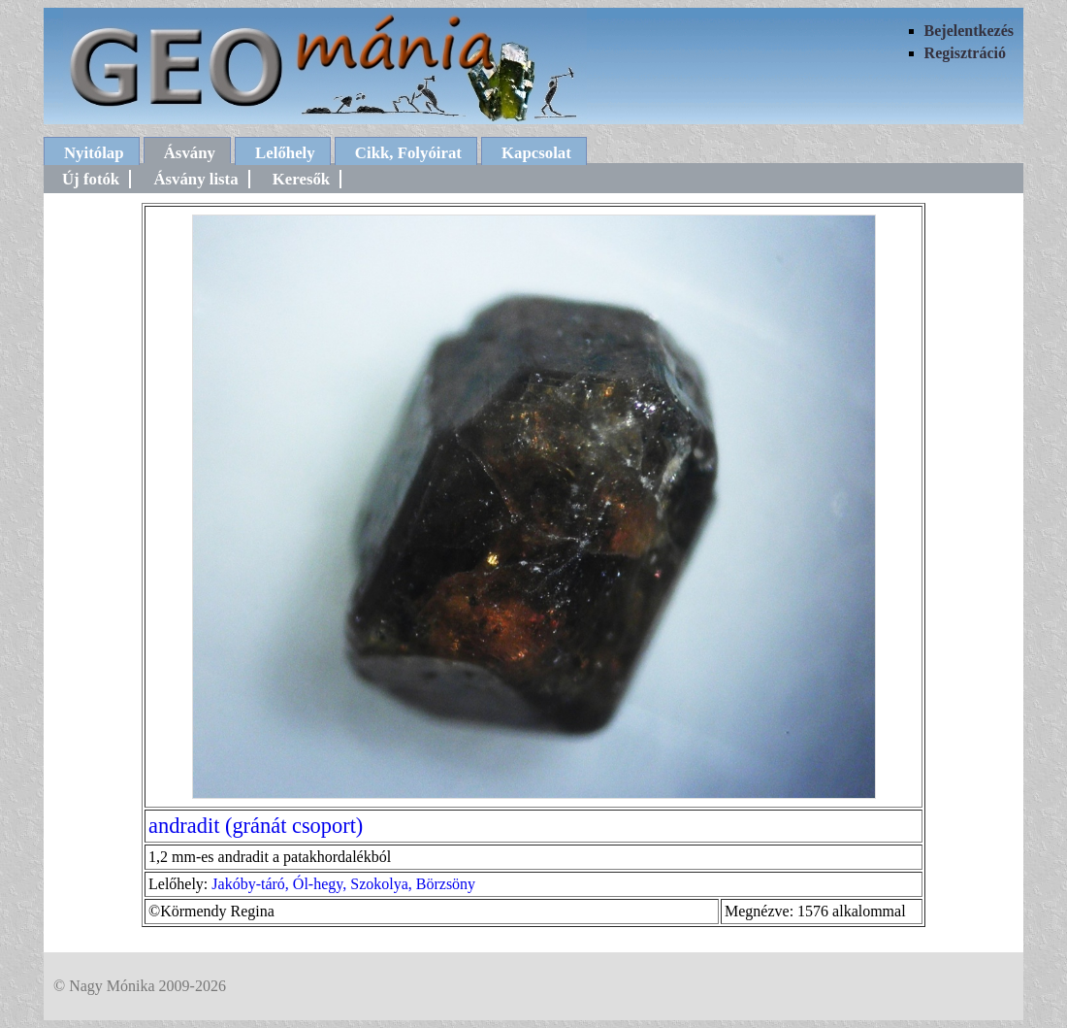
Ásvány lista (195, 179)
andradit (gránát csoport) (255, 825)
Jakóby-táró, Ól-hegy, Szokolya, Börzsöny (343, 884)
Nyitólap (94, 153)
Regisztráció (965, 53)
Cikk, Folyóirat (408, 153)
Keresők (301, 179)
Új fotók (90, 179)
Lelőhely (285, 153)
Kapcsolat (536, 153)
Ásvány (189, 153)
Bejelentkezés (969, 30)
